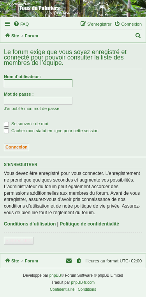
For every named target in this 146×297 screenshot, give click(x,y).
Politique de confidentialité (89, 224)
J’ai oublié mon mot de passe (31, 108)
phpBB (55, 275)
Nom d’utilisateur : (23, 76)
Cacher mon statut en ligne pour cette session (51, 130)
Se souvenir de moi (26, 123)
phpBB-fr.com (83, 282)
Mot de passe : (18, 94)
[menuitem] (21, 24)
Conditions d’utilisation (30, 224)
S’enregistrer (18, 240)
